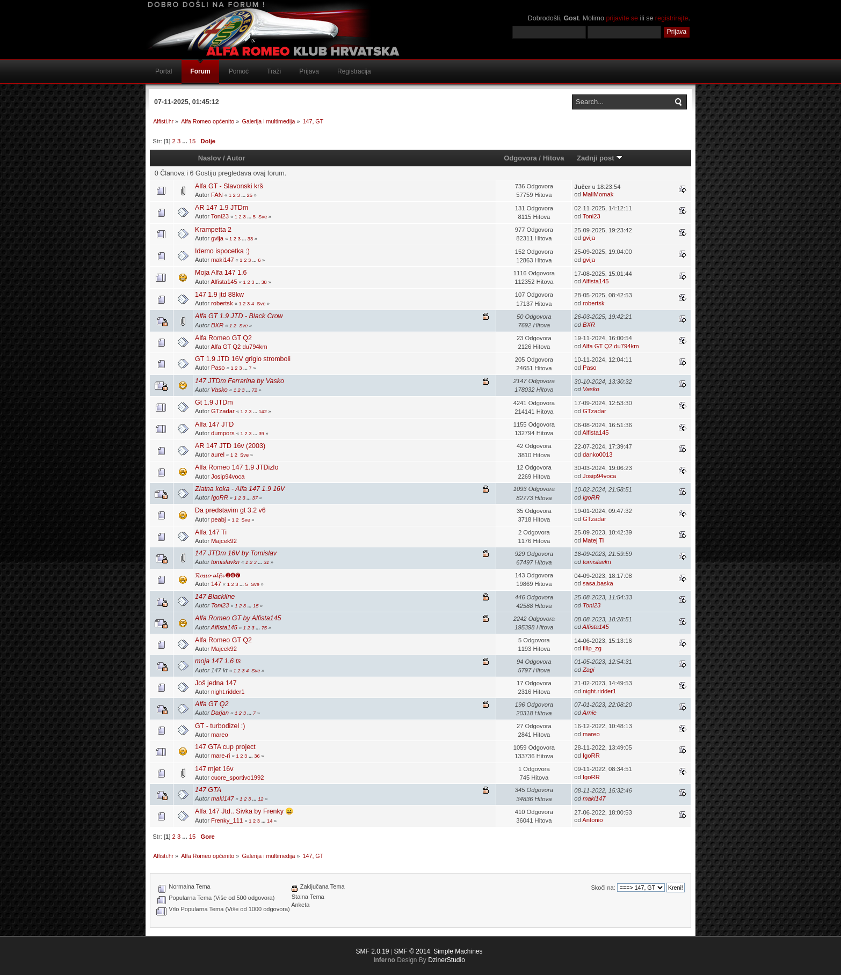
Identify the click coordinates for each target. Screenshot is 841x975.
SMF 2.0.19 (372, 951)
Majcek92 (224, 541)
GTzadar (223, 411)
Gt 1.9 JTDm (214, 402)
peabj (218, 519)
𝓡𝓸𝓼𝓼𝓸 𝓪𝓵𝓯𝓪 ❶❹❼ (217, 575)
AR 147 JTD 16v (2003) (230, 446)
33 (250, 238)
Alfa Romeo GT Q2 (223, 338)
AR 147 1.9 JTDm (221, 207)
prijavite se (622, 18)
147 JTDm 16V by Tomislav (236, 553)
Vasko (219, 389)
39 (261, 433)
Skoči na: (603, 887)
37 (255, 498)
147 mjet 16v (214, 769)
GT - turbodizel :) (220, 726)
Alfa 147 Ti (211, 532)
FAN (217, 195)
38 (263, 282)
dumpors (223, 433)
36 (256, 756)
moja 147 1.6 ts (218, 661)
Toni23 (220, 216)
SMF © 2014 (412, 951)
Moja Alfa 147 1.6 (221, 272)
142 (262, 411)
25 (249, 195)
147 (216, 584)
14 (269, 821)
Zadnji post (599, 158)
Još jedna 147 (216, 683)
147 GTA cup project (225, 747)
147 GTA (208, 790)
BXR (217, 325)
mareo (219, 734)
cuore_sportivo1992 (237, 777)
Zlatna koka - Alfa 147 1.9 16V (240, 489)
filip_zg (592, 648)
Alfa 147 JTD (214, 424)
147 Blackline (215, 596)
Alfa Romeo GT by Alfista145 (238, 618)
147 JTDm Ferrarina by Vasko (239, 381)
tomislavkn (225, 562)
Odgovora (520, 158)
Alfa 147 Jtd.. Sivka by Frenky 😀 (244, 811)
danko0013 (598, 454)
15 (192, 141)
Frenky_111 (227, 820)
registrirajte (671, 18)
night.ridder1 (227, 691)
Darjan (220, 712)
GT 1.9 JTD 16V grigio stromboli (243, 359)
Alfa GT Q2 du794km (239, 346)
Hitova (553, 158)
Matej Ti (593, 540)
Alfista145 (224, 281)
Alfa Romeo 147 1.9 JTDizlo (236, 467)
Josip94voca (227, 476)
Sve (262, 216)
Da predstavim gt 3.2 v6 (230, 510)
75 (264, 628)
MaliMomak (598, 194)
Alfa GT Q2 (211, 704)
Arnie (590, 712)
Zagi (589, 669)
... (185, 141)
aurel (217, 454)
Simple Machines (457, 951)
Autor (236, 158)
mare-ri (220, 755)
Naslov (209, 158)
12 (260, 799)
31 (266, 562)
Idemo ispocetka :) (222, 251)
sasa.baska (598, 583)
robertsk (222, 303)
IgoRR (219, 497)
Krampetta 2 (213, 229)
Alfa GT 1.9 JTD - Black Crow (239, 316)
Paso (218, 367)
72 (254, 390)
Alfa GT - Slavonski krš (229, 186)
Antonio (592, 820)
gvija (217, 238)
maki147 (222, 259)
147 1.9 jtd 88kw (219, 294)
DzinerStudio (446, 960)
